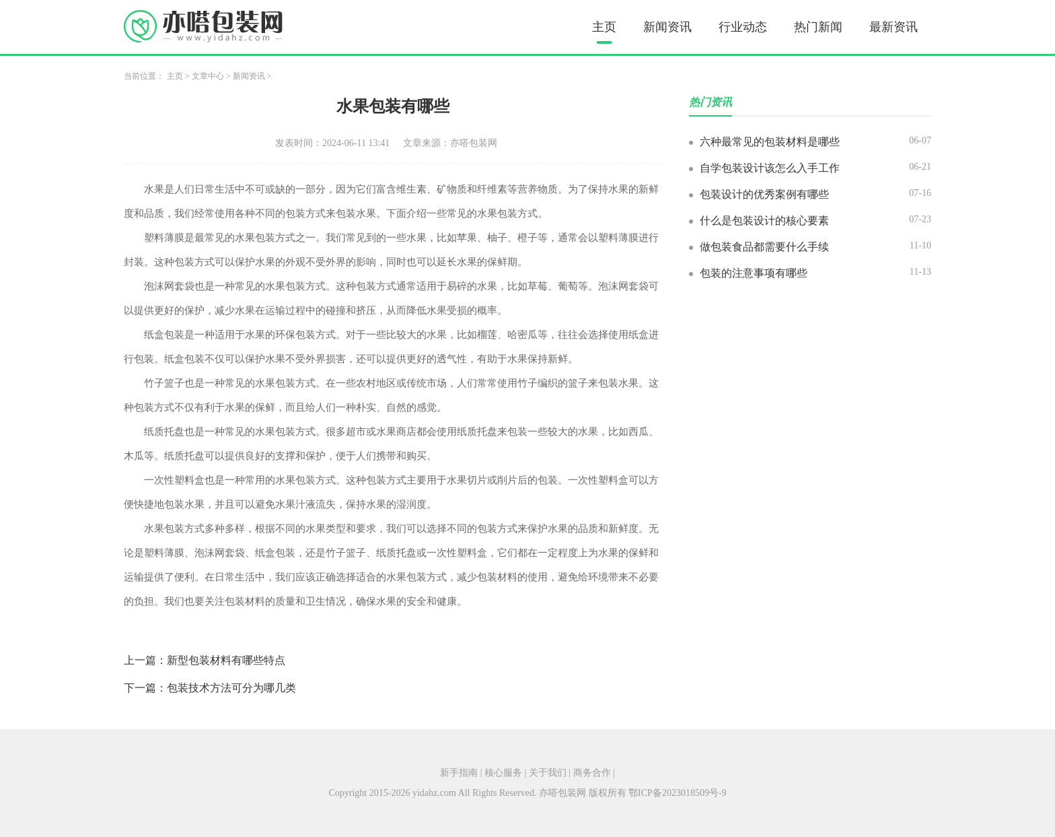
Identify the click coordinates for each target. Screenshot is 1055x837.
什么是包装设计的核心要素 (764, 220)
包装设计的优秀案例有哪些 (764, 194)
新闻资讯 (667, 27)
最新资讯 (893, 27)
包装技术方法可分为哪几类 (231, 688)
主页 (604, 27)
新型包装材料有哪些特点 (226, 660)
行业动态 (743, 27)
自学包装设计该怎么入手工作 (770, 168)
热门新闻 (818, 27)
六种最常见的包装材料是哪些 (770, 141)
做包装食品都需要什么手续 (764, 247)
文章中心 (208, 76)
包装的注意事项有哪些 (753, 273)
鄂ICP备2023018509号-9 (677, 793)
